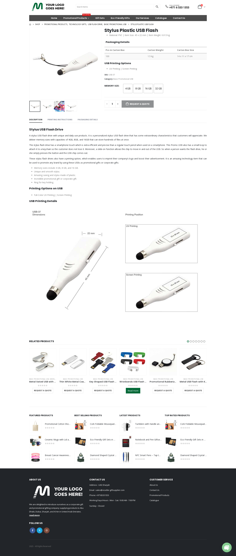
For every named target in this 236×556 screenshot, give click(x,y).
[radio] (127, 88)
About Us (154, 485)
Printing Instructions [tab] (60, 119)
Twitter (40, 530)
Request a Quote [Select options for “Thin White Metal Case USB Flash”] (73, 390)
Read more (133, 390)
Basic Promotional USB (123, 79)
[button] (188, 341)
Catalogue (161, 18)
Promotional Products (77, 17)
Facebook (33, 530)
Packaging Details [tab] (88, 119)
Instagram (47, 530)
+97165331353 (102, 495)
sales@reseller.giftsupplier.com (109, 490)
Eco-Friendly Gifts (120, 18)
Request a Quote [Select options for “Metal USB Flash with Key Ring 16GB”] (193, 390)
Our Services (142, 18)
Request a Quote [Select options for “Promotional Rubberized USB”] (163, 390)
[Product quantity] (112, 104)
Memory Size (111, 85)
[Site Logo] (48, 6)
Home (54, 18)
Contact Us (179, 18)
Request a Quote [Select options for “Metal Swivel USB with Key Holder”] (42, 390)
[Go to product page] (42, 361)
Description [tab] (35, 119)
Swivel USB (54, 379)
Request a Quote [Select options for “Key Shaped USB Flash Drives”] (103, 390)
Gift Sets (100, 18)
